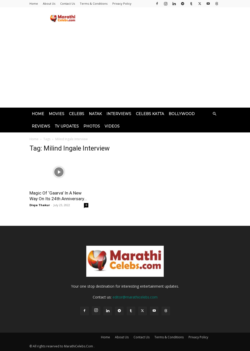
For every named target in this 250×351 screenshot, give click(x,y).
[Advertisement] (125, 69)
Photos (91, 126)
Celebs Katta (150, 113)
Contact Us (67, 3)
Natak (95, 113)
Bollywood (182, 113)
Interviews (118, 113)
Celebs (76, 113)
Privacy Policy (121, 3)
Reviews (41, 126)
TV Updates (67, 126)
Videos (112, 126)
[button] (214, 113)
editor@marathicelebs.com (135, 297)
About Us (49, 3)
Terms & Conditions (93, 3)
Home (33, 3)
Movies (56, 113)
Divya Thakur (39, 205)
